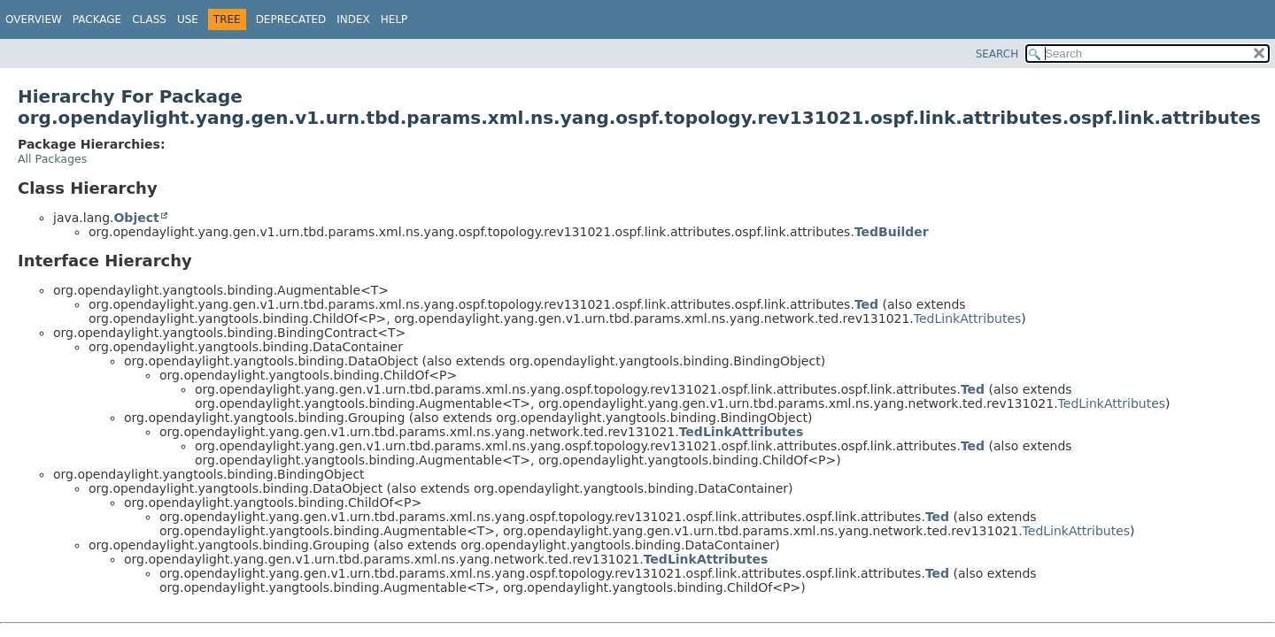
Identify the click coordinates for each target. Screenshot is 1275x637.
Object (135, 218)
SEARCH (997, 54)
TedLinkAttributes (967, 318)
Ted (866, 304)
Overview (33, 19)
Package (97, 19)
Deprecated (291, 19)
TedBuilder (891, 232)
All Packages (52, 158)
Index (353, 19)
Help (394, 19)
